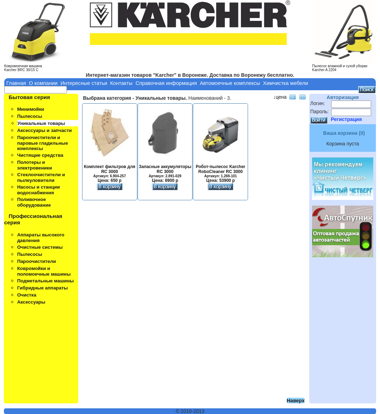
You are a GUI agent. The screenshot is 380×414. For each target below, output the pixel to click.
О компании (43, 83)
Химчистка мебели (285, 83)
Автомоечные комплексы (230, 83)
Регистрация (346, 119)
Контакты (121, 83)
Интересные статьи (84, 83)
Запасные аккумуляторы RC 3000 (165, 171)
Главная (16, 83)
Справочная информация (166, 83)
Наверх (295, 400)
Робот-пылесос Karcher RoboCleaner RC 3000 (220, 171)
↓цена (280, 97)
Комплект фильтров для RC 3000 (109, 171)
